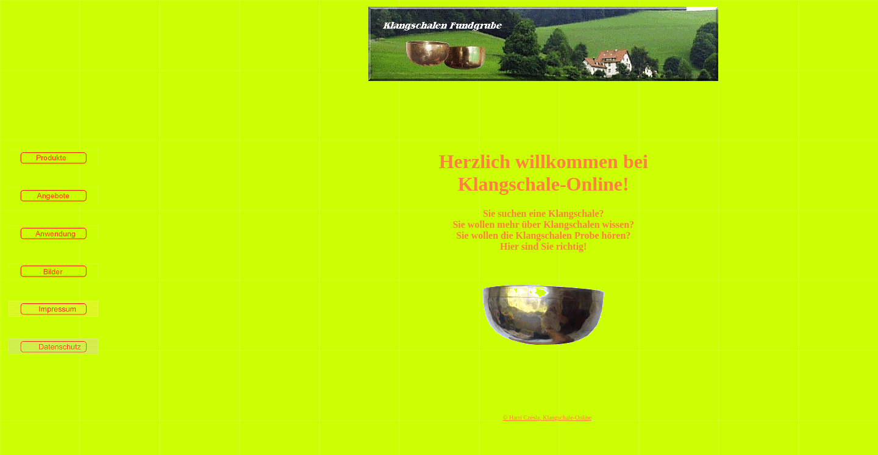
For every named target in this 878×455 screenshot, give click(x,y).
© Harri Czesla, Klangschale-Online (547, 417)
